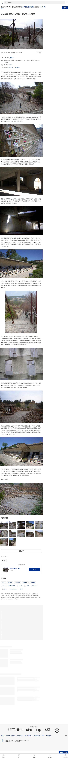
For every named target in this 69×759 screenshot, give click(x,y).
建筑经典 (18, 582)
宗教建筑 (25, 582)
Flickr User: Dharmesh (13, 67)
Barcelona (21, 585)
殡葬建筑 (33, 582)
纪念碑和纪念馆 (11, 585)
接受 (65, 8)
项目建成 (10, 582)
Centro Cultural (13, 589)
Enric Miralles (15, 568)
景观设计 (34, 585)
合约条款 (25, 7)
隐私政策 (31, 7)
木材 (28, 585)
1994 (10, 65)
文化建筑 (4, 589)
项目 (3, 582)
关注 (34, 569)
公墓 (3, 585)
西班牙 (12, 57)
